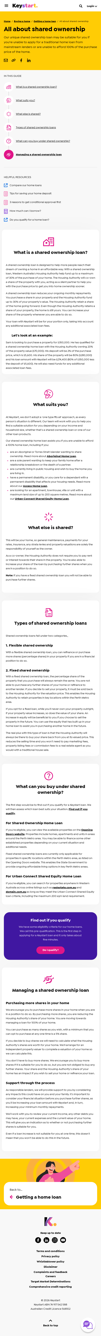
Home (7, 21)
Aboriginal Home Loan (61, 456)
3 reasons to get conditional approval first (32, 202)
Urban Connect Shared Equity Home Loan (42, 499)
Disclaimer (50, 1267)
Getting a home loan (45, 21)
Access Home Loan (35, 486)
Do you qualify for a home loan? (26, 220)
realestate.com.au (64, 887)
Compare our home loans (23, 185)
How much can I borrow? (22, 211)
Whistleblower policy (50, 1261)
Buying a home (22, 21)
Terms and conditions (50, 1251)
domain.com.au (16, 892)
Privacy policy (50, 1256)
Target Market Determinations (50, 1281)
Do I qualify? (51, 950)
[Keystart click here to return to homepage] (25, 7)
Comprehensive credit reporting (50, 1286)
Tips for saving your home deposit (27, 193)
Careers (50, 1276)
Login (92, 6)
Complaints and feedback (50, 1272)
